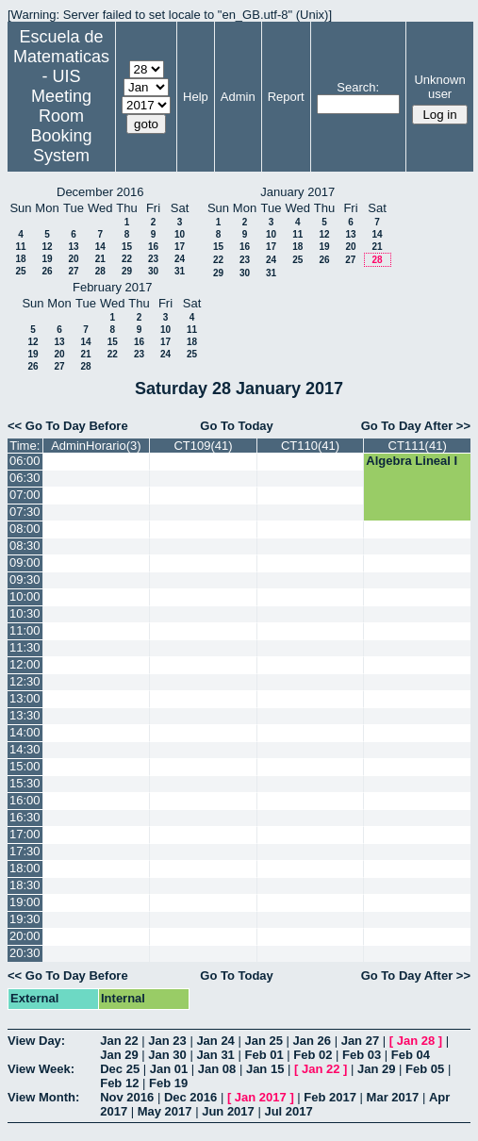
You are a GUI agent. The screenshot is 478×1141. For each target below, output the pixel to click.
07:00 (25, 495)
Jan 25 (263, 1041)
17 (179, 246)
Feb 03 (361, 1055)
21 (100, 259)
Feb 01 (263, 1055)
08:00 (25, 528)
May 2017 (165, 1111)
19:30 (25, 919)
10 (179, 234)
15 (127, 246)
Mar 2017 (393, 1097)
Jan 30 (167, 1055)
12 (46, 246)
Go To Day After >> (415, 426)
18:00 (25, 868)
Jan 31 (215, 1055)
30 (153, 271)
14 (100, 246)
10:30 (25, 613)
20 (73, 259)
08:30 (25, 545)
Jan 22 (119, 1041)
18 (20, 259)
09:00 (25, 562)
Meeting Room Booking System (60, 126)
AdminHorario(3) (95, 445)
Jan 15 (265, 1069)
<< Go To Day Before (68, 426)
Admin (238, 97)
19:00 (25, 902)
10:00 (25, 596)
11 (20, 246)
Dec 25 (120, 1069)
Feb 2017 (330, 1097)
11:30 (25, 647)
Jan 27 (360, 1041)
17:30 (25, 851)
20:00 (25, 936)
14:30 (25, 749)
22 (127, 259)
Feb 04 (410, 1055)
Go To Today (236, 426)
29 (127, 271)
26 (46, 271)
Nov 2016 (127, 1097)
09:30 (25, 579)
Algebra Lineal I (411, 461)
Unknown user (439, 87)
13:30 (25, 715)
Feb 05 (424, 1069)
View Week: (41, 1069)
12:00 (25, 664)
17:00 (25, 834)
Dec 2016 (190, 1097)
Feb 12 (119, 1083)
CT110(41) (310, 445)
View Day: (36, 1041)
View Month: (43, 1097)
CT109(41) (202, 445)
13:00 (25, 698)
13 (73, 246)
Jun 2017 (228, 1111)
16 (153, 246)
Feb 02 (312, 1055)
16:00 (25, 800)
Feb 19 (168, 1083)
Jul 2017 (288, 1111)
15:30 (25, 783)
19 (46, 259)
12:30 (25, 681)
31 (179, 271)
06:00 (25, 461)
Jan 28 (416, 1041)
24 (179, 259)
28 (100, 271)
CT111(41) (417, 445)
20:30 (25, 953)
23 (153, 259)
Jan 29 (119, 1055)
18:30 (25, 885)
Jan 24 (215, 1041)
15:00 (25, 766)
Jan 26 (312, 1041)
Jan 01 (169, 1069)
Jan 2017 (261, 1097)
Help (195, 97)
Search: (358, 87)
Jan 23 (167, 1041)
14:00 (25, 732)
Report (286, 97)
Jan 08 (217, 1069)
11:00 (25, 630)
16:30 (25, 817)
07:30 (25, 511)
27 (73, 271)
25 (20, 271)
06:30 (25, 478)
